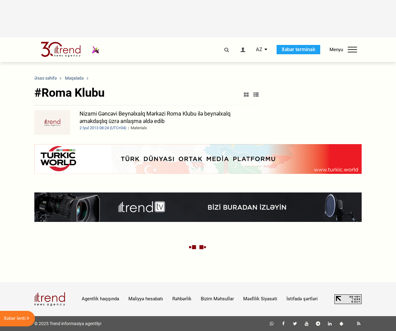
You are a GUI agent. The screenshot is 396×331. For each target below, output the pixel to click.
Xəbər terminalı (298, 49)
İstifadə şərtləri (302, 299)
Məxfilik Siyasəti (260, 299)
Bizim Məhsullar (217, 299)
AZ (259, 49)
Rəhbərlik (182, 299)
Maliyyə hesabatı (145, 299)
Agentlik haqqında (100, 299)
